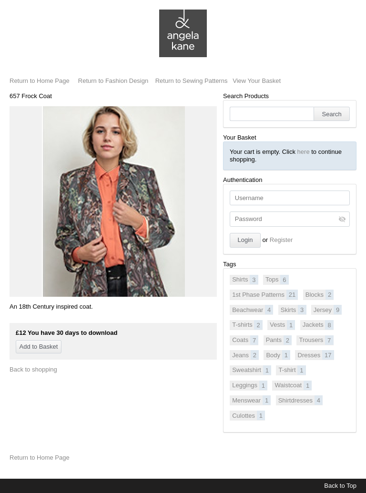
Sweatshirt (251, 370)
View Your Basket (257, 80)
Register (281, 239)
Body (278, 355)
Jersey (328, 309)
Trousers (316, 340)
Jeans (245, 355)
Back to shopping (33, 369)
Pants (279, 340)
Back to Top (340, 485)
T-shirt (291, 370)
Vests (282, 325)
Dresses (316, 355)
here (303, 151)
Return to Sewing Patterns (191, 80)
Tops (277, 279)
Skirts (293, 309)
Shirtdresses (300, 400)
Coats (245, 340)
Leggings (249, 385)
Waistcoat (293, 385)
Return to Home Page (40, 80)
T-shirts (247, 325)
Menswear (251, 400)
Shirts (245, 279)
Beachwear (252, 309)
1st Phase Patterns (265, 294)
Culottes (248, 415)
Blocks (319, 294)
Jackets (318, 325)
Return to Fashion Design (113, 80)
